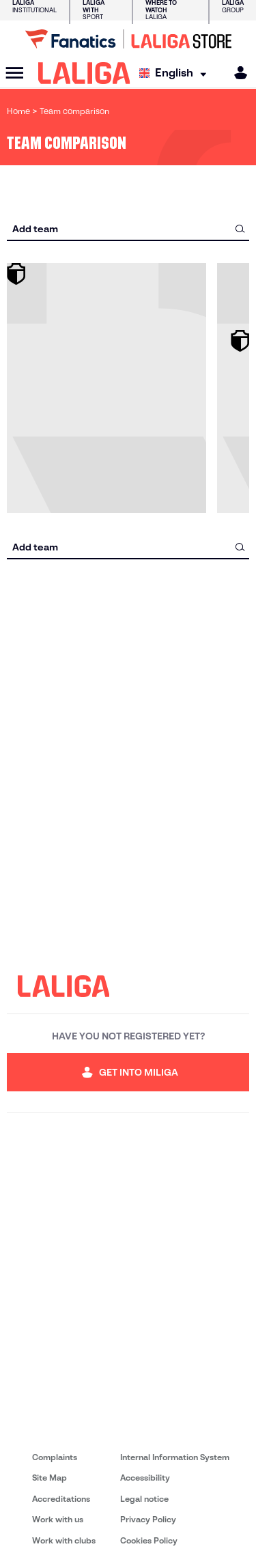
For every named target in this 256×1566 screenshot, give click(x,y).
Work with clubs (64, 1540)
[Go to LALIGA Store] (128, 38)
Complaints (54, 1457)
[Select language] (176, 73)
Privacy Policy (148, 1519)
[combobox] (128, 228)
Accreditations (61, 1498)
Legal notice (144, 1498)
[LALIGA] (84, 73)
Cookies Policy (148, 1540)
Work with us (57, 1519)
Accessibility (145, 1477)
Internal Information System (174, 1457)
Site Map (49, 1477)
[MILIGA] (236, 72)
